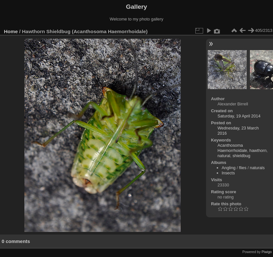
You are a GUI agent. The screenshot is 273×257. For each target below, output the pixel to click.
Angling (229, 167)
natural (223, 155)
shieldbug (241, 155)
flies (242, 167)
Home (11, 31)
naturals (257, 167)
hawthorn (257, 150)
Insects (228, 172)
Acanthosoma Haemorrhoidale (232, 148)
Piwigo (267, 252)
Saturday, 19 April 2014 (238, 116)
